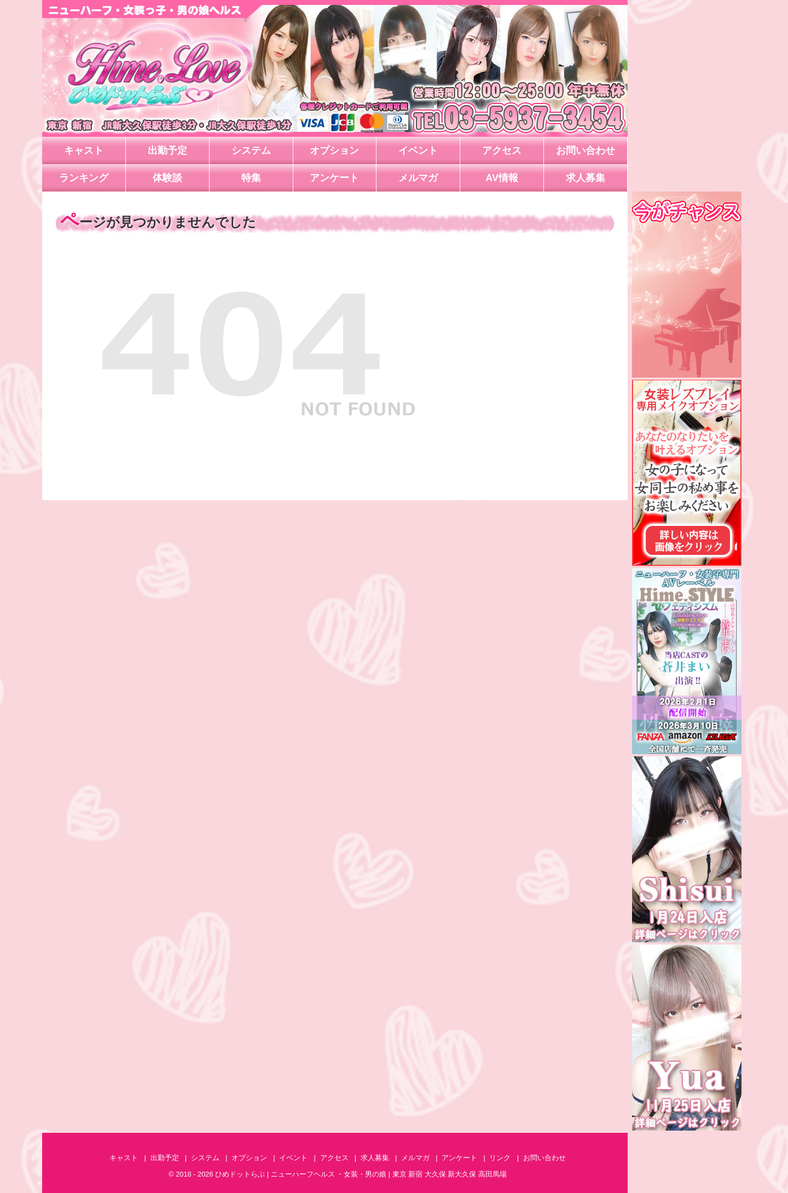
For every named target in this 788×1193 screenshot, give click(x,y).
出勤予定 (167, 150)
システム (251, 150)
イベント (418, 150)
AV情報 (501, 177)
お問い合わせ (585, 150)
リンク (500, 1158)
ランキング (83, 177)
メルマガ (418, 177)
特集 (251, 177)
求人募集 (585, 177)
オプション (334, 150)
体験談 (167, 177)
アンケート (334, 177)
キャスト (83, 150)
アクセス (502, 150)
